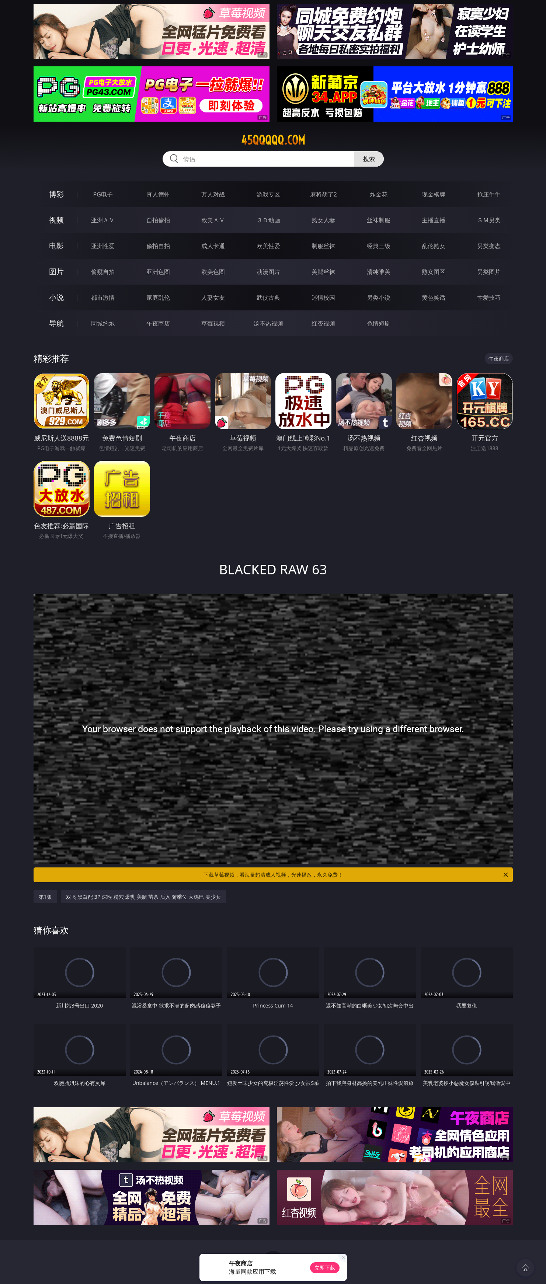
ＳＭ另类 (489, 220)
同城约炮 (103, 323)
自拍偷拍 (158, 220)
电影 (56, 246)
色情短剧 (378, 323)
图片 (56, 271)
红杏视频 (323, 323)
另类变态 (489, 246)
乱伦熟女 (433, 246)
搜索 (369, 159)
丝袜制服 (378, 220)
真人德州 (158, 194)
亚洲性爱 (103, 246)
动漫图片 (268, 272)
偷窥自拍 (103, 272)
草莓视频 (213, 323)
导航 (56, 323)
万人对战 (213, 194)
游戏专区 (268, 194)
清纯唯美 (378, 272)
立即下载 (324, 1267)
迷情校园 (323, 297)
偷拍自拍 (158, 246)
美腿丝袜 (323, 272)
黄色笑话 (433, 297)
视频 (56, 220)
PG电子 (103, 194)
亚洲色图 (158, 272)
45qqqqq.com (273, 140)
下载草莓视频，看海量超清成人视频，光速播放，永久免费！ (356, 874)
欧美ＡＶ (213, 220)
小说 (56, 297)
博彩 (56, 194)
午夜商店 (158, 323)
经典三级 (378, 246)
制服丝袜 (323, 246)
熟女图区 (433, 272)
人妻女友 (213, 297)
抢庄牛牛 (489, 194)
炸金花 (378, 194)
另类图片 (489, 272)
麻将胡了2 (323, 194)
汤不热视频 (268, 323)
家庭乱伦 (158, 297)
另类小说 (378, 297)
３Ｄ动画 (268, 220)
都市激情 (103, 297)
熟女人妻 (323, 220)
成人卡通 (213, 246)
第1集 (45, 896)
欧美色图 (213, 272)
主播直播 (433, 220)
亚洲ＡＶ (103, 220)
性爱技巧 (489, 297)
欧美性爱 (268, 246)
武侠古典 (268, 297)
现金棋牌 (433, 194)
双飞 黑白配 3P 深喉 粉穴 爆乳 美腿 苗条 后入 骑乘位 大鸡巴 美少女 (143, 896)
